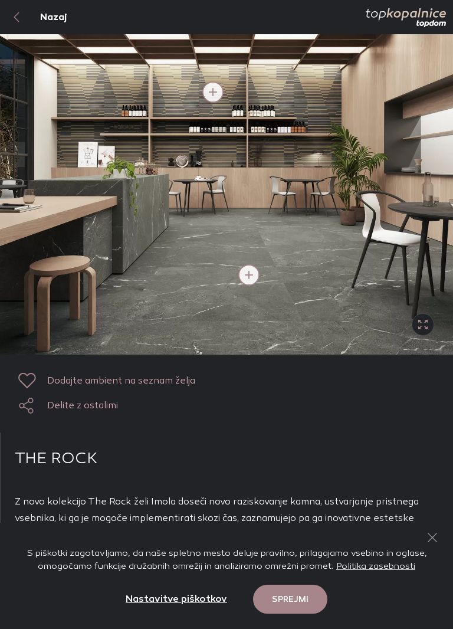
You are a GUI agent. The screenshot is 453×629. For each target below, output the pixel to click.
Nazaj (33, 17)
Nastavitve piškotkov (176, 598)
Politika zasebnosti (375, 566)
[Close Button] (432, 537)
